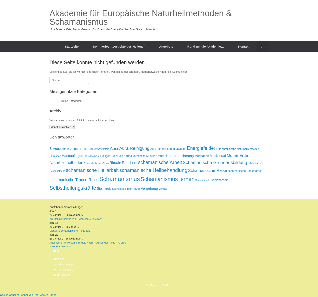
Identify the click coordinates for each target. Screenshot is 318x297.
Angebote (166, 46)
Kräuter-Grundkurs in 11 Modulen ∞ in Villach (75, 218)
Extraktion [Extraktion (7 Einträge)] (55, 156)
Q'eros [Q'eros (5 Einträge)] (105, 163)
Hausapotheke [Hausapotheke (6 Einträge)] (92, 156)
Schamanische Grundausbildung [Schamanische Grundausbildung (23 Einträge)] (215, 162)
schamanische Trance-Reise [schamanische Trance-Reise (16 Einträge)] (74, 180)
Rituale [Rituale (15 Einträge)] (115, 163)
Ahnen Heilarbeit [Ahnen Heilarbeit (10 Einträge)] (82, 148)
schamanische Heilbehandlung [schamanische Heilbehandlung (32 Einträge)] (153, 170)
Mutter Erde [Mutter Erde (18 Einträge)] (237, 155)
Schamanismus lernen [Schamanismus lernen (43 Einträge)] (167, 179)
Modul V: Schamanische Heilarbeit (69, 230)
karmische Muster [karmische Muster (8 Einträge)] (144, 156)
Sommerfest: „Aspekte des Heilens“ (119, 46)
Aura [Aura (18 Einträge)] (114, 148)
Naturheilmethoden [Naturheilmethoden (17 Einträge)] (66, 162)
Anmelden (58, 258)
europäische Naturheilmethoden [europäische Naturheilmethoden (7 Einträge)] (240, 148)
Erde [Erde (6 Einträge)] (218, 149)
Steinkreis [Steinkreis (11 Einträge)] (104, 188)
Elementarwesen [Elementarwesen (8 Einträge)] (175, 148)
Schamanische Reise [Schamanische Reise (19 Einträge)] (207, 170)
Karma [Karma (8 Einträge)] (128, 156)
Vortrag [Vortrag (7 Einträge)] (163, 188)
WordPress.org (61, 274)
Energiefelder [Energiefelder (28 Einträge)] (201, 148)
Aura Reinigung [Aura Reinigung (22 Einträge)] (134, 148)
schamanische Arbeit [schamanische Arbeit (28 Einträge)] (160, 162)
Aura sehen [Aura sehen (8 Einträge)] (157, 148)
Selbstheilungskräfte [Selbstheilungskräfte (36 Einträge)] (72, 188)
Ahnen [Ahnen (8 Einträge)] (65, 148)
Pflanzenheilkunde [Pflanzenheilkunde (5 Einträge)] (93, 163)
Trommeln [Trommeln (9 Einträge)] (133, 188)
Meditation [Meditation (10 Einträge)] (201, 156)
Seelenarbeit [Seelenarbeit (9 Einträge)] (219, 180)
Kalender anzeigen (60, 246)
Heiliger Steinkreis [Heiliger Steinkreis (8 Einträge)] (111, 156)
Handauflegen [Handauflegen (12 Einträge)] (72, 156)
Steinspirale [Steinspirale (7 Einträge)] (119, 188)
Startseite (72, 46)
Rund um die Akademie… (205, 46)
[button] (263, 46)
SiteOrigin (167, 285)
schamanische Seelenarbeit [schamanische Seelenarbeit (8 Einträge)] (245, 170)
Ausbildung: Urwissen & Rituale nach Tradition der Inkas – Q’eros (87, 242)
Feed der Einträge (63, 264)
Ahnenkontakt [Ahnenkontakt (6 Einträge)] (101, 149)
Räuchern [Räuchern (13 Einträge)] (129, 163)
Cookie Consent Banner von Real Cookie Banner (28, 294)
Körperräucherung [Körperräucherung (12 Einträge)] (180, 156)
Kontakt (243, 46)
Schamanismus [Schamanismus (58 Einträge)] (119, 179)
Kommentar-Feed (63, 269)
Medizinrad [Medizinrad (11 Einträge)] (218, 156)
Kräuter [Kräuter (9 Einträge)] (160, 156)
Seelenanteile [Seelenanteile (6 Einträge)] (202, 180)
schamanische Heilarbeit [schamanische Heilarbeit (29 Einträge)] (92, 170)
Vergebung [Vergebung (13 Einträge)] (149, 188)
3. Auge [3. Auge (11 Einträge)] (55, 148)
